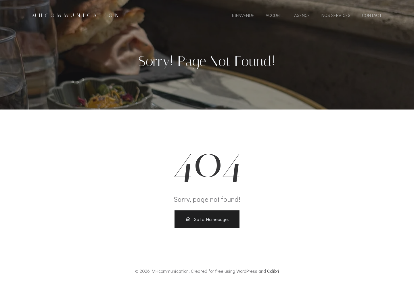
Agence (302, 15)
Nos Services (335, 15)
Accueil (274, 15)
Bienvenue (243, 15)
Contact (372, 15)
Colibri (273, 271)
